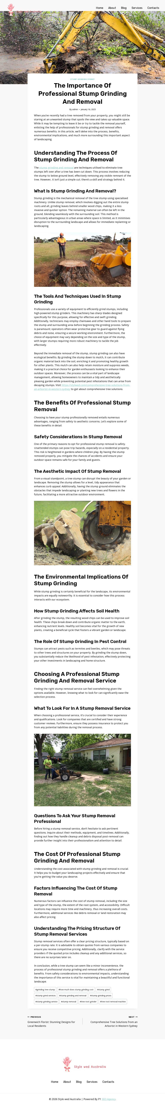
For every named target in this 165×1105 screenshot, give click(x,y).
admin (75, 109)
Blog (124, 8)
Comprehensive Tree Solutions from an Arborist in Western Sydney (111, 1021)
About (112, 8)
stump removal (68, 1001)
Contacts (153, 8)
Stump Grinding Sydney (82, 79)
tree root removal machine (113, 1001)
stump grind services (45, 995)
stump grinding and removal (56, 167)
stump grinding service (46, 1001)
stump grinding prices (100, 995)
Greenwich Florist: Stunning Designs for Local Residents (54, 1021)
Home (99, 8)
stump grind (103, 989)
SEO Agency (109, 1099)
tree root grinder (88, 1001)
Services (137, 8)
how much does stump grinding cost (76, 989)
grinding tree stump (45, 989)
